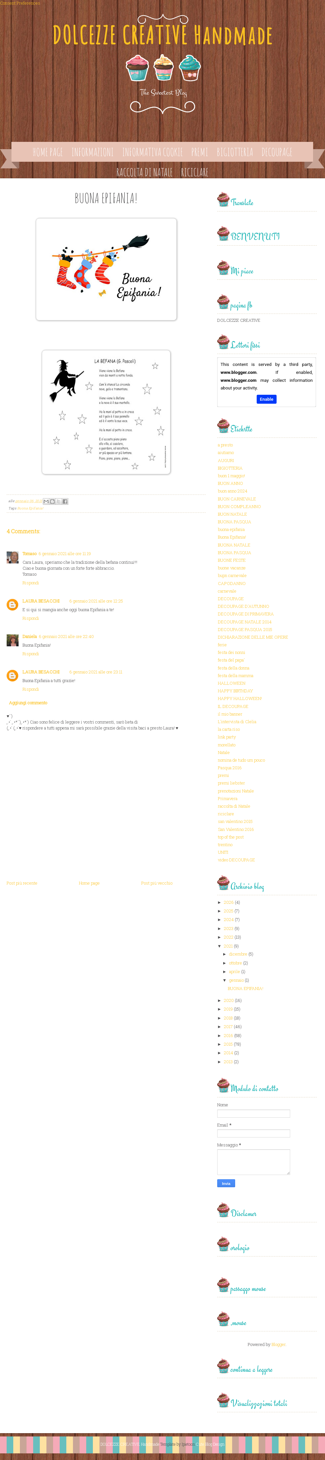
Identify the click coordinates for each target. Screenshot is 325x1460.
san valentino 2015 (235, 821)
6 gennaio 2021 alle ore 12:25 (96, 601)
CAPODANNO (232, 583)
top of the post (231, 837)
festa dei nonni (231, 652)
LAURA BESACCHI (41, 601)
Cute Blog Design (210, 1444)
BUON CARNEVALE (237, 499)
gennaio (236, 980)
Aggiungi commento (28, 703)
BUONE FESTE (232, 560)
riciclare (226, 814)
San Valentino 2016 (236, 829)
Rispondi (31, 583)
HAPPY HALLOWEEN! (240, 698)
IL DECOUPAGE (233, 706)
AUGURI (226, 460)
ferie (222, 645)
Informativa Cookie (152, 152)
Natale (224, 752)
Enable (267, 399)
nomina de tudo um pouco (241, 760)
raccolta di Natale (234, 806)
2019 (228, 1009)
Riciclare (195, 172)
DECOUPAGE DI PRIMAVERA (246, 614)
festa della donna (233, 668)
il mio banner (230, 714)
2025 (228, 911)
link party (227, 737)
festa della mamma (235, 675)
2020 (229, 1000)
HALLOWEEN (231, 683)
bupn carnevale (232, 575)
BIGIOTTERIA (230, 468)
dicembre (238, 954)
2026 (229, 902)
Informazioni (92, 152)
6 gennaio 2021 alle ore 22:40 (66, 636)
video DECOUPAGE (236, 860)
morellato (226, 745)
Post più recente (22, 883)
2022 (228, 937)
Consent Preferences (20, 3)
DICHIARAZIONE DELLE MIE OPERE (253, 637)
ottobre (235, 963)
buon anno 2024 (232, 491)
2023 (228, 928)
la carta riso (229, 729)
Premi (199, 152)
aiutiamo (226, 452)
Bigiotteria (235, 152)
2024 (229, 919)
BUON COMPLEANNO (239, 506)
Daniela (30, 636)
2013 (228, 1062)
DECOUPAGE (231, 599)
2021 (228, 946)
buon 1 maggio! (231, 476)
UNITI (223, 852)
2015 (228, 1044)
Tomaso (29, 553)
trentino (225, 844)
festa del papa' (231, 660)
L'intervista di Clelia (237, 722)
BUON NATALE (232, 514)
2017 (228, 1026)
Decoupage (276, 152)
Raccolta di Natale (144, 172)
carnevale (227, 591)
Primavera (227, 798)
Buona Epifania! (30, 508)
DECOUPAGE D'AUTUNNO (243, 606)
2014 (228, 1053)
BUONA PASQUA (234, 522)
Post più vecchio (156, 883)
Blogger (279, 1344)
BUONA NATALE (234, 545)
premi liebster (231, 783)
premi (223, 775)
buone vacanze (232, 568)
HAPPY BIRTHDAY (235, 691)
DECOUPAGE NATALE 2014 (245, 622)
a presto (225, 445)
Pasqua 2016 (230, 768)
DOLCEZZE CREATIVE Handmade (162, 35)
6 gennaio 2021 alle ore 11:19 (64, 553)
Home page (47, 152)
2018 (228, 1018)
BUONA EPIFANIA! (245, 988)
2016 (228, 1035)
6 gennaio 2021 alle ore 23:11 (95, 672)
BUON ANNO (230, 483)
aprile (234, 971)
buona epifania (231, 529)
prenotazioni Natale (236, 791)
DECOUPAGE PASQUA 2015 (245, 629)
